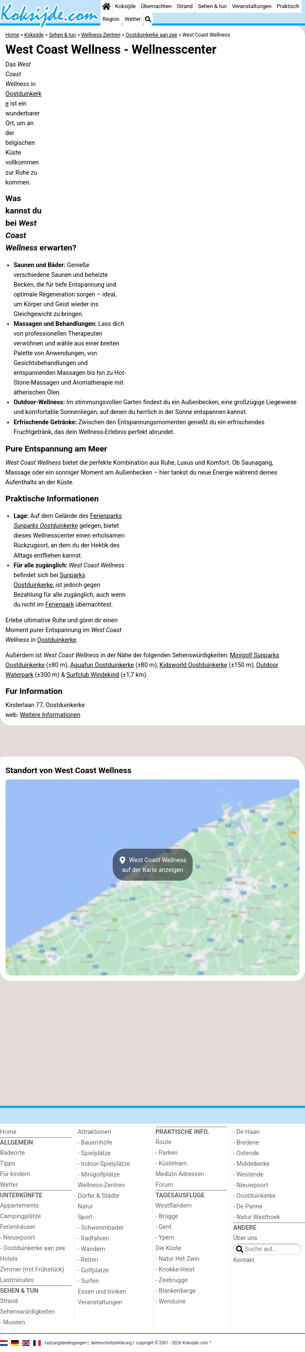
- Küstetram (171, 1163)
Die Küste (169, 1248)
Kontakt (243, 1260)
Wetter (132, 19)
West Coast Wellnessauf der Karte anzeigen (152, 864)
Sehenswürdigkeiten (27, 1311)
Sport (85, 1217)
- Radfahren (93, 1238)
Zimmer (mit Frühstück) (32, 1269)
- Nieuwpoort (17, 1237)
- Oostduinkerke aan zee (32, 1248)
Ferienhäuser (17, 1227)
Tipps (7, 1163)
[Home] (106, 6)
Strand (185, 6)
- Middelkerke (251, 1164)
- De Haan (246, 1132)
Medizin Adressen (180, 1174)
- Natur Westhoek (256, 1217)
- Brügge (167, 1216)
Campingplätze (20, 1216)
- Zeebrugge (172, 1280)
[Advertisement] (152, 741)
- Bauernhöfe (95, 1142)
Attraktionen (94, 1132)
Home (8, 1132)
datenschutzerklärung (111, 1342)
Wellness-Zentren (101, 1185)
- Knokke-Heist (175, 1269)
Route (163, 1142)
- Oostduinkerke (254, 1196)
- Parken (167, 1152)
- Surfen (88, 1281)
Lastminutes (17, 1280)
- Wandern (91, 1249)
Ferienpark (59, 604)
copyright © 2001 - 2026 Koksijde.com (172, 1342)
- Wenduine (171, 1301)
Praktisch (287, 6)
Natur (85, 1206)
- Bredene (246, 1142)
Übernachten (156, 6)
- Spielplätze (94, 1153)
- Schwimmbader (101, 1227)
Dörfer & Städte (99, 1196)
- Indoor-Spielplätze (104, 1164)
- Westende (248, 1174)
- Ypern (165, 1237)
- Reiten (88, 1259)
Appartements (19, 1205)
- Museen (12, 1322)
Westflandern (174, 1205)
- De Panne (247, 1206)
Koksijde (125, 6)
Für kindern (15, 1174)
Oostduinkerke (56, 640)
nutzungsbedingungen (66, 1342)
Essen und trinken (102, 1291)
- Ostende (246, 1153)
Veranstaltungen (251, 6)
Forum (164, 1184)
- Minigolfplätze (99, 1174)
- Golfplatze (93, 1270)
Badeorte (12, 1152)
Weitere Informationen (50, 715)
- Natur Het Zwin (178, 1259)
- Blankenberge (176, 1290)
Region (111, 19)
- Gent (164, 1227)
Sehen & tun (212, 6)
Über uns (245, 1238)
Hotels (9, 1259)
